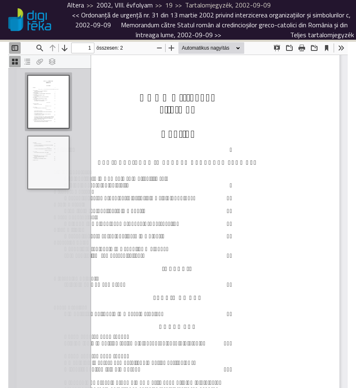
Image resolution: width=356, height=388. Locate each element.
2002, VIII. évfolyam (124, 5)
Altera (75, 5)
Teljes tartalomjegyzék (322, 35)
